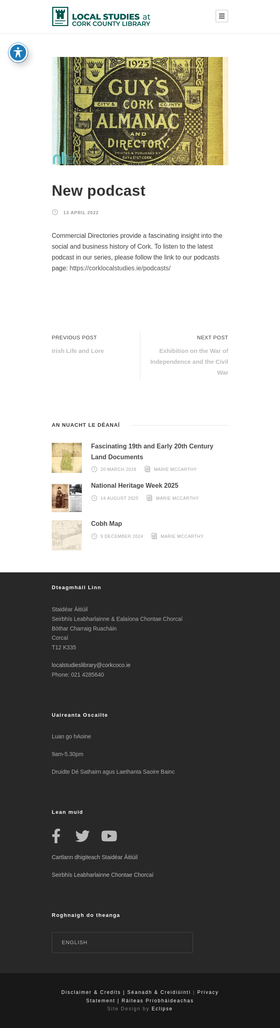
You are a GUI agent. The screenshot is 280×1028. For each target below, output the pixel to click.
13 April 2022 (81, 212)
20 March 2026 (119, 469)
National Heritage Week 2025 (135, 485)
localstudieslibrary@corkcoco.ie (91, 665)
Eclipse (162, 1009)
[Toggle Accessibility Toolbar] (18, 40)
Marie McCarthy (175, 469)
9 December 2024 (122, 536)
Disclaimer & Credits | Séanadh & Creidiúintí (126, 992)
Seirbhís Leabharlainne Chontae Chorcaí (103, 875)
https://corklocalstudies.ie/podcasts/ (119, 268)
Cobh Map (106, 523)
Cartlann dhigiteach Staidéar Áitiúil (95, 857)
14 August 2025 (120, 498)
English (74, 942)
